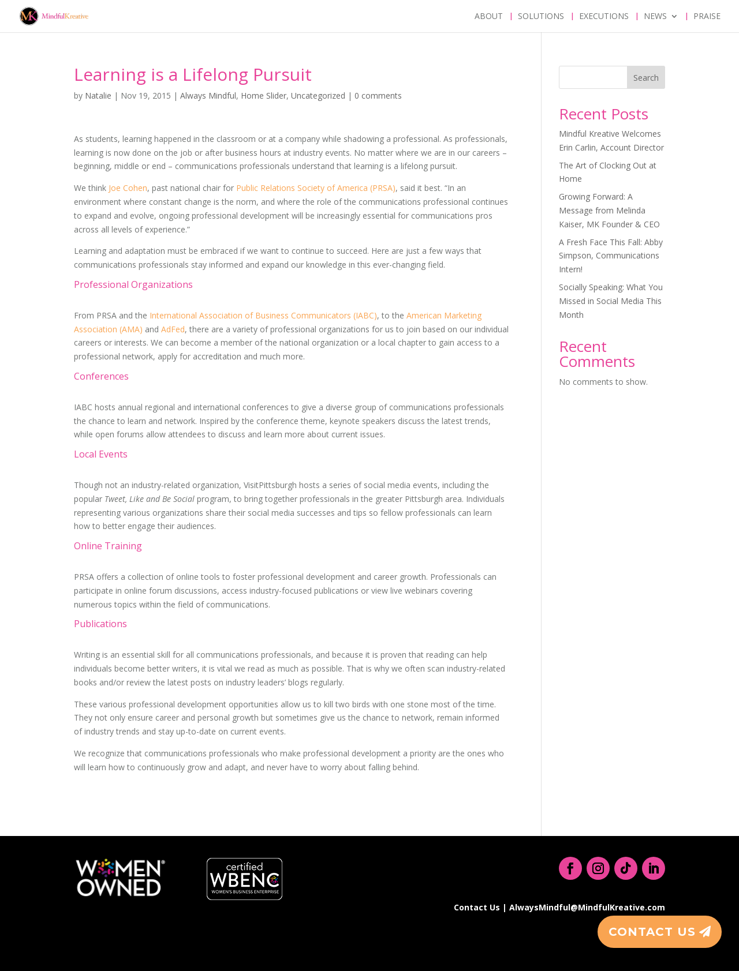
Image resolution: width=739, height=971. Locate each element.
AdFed (173, 329)
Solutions (541, 16)
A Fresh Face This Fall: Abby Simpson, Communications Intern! (611, 256)
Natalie (98, 95)
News (655, 16)
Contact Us (652, 932)
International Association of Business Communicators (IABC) (263, 315)
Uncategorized (318, 95)
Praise (707, 16)
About (489, 16)
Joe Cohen (128, 187)
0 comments (378, 95)
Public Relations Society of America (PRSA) (315, 187)
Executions (604, 16)
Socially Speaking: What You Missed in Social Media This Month (611, 301)
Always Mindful (208, 95)
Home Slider (263, 95)
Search (646, 77)
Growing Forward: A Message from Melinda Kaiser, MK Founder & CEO (609, 210)
